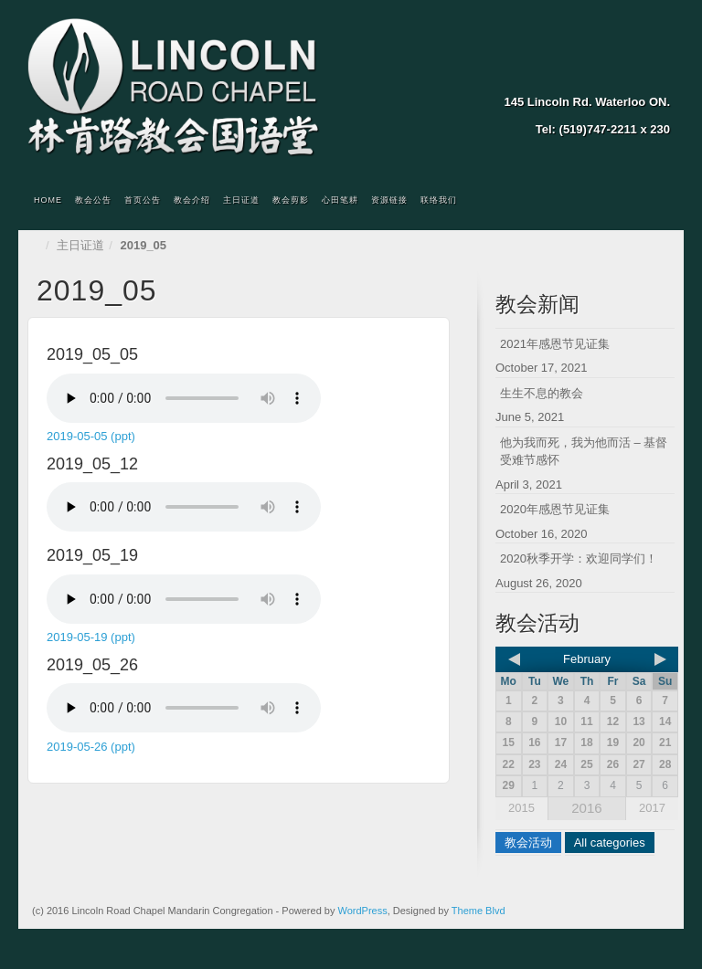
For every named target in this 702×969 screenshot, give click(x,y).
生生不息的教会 (541, 393)
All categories (609, 842)
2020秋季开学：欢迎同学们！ (578, 558)
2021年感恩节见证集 (555, 344)
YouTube (657, 77)
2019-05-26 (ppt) (91, 746)
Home (48, 200)
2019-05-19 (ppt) (91, 637)
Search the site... (658, 201)
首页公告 (142, 200)
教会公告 (93, 200)
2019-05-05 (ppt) (91, 436)
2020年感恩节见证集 (555, 509)
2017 (652, 808)
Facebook (608, 77)
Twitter (633, 77)
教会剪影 (290, 200)
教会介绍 (192, 200)
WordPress (362, 910)
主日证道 (241, 200)
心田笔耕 (340, 200)
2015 (521, 808)
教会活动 (528, 842)
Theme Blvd (478, 910)
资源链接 (389, 200)
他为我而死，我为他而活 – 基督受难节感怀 (583, 452)
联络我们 (438, 200)
